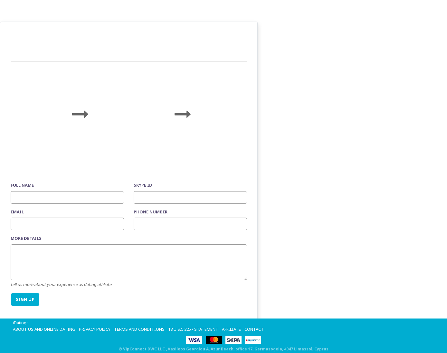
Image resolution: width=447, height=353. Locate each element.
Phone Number (150, 212)
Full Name (22, 185)
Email (17, 212)
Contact (254, 329)
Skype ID (143, 185)
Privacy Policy (94, 329)
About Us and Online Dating (44, 329)
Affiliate (231, 329)
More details (26, 238)
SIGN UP (25, 299)
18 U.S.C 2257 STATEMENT (193, 329)
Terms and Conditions (139, 329)
